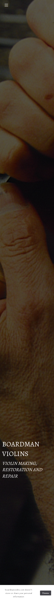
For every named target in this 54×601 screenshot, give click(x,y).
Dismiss (45, 593)
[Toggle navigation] (6, 5)
